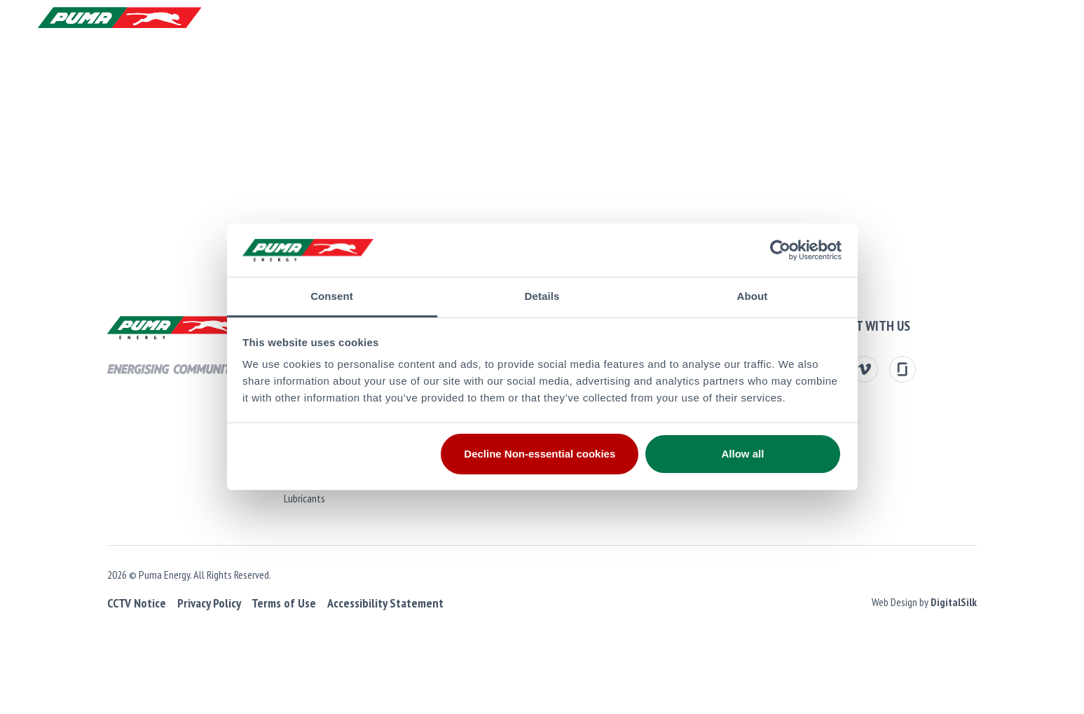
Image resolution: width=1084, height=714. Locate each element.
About (224, 67)
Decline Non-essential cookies (539, 454)
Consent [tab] (331, 296)
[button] (1034, 21)
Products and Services (95, 67)
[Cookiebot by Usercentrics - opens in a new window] (780, 250)
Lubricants (296, 498)
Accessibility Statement (371, 603)
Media (737, 67)
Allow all (743, 454)
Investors (404, 67)
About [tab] (752, 296)
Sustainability (586, 67)
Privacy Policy (195, 603)
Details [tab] (542, 296)
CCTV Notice (123, 603)
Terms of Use (270, 603)
